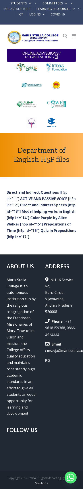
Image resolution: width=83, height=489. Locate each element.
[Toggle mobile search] (65, 35)
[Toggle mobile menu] (74, 35)
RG (47, 360)
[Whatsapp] (71, 477)
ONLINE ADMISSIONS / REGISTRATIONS (41, 55)
